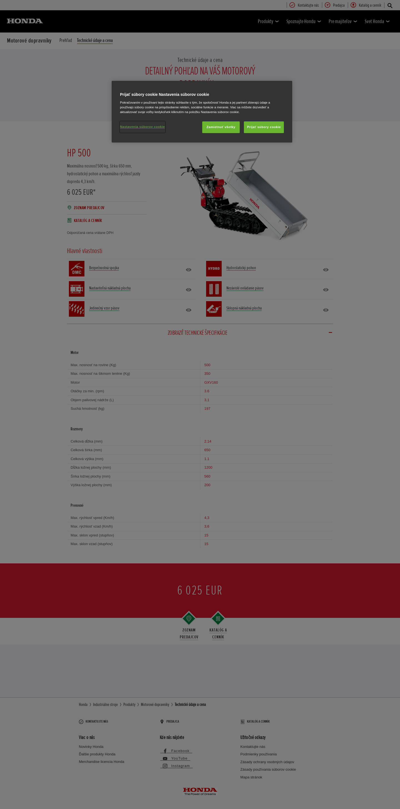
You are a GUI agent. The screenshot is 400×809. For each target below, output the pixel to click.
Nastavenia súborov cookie (142, 126)
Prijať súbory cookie (264, 127)
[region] (202, 112)
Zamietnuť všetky (221, 127)
